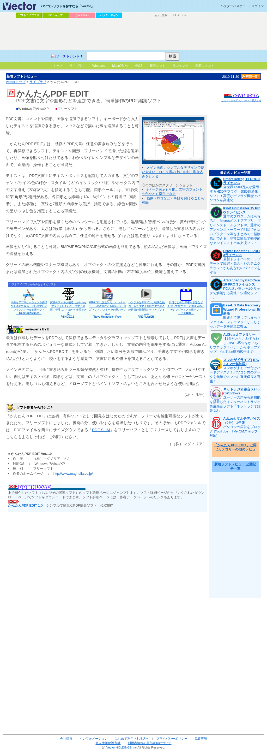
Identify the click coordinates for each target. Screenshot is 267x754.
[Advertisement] (133, 34)
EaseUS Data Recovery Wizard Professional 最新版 (241, 309)
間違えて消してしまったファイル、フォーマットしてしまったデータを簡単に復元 (235, 322)
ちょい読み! (161, 15)
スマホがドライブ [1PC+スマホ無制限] (241, 362)
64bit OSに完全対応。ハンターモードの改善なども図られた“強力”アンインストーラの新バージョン (107, 309)
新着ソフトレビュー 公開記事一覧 (235, 466)
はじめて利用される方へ (132, 738)
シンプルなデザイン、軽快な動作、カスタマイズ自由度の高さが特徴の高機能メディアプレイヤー (146, 309)
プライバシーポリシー (171, 738)
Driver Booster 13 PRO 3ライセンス (241, 253)
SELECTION (179, 15)
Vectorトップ (16, 82)
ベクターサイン (109, 15)
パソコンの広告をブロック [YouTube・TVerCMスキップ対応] (235, 431)
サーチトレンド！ (69, 56)
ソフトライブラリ (28, 15)
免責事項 (201, 738)
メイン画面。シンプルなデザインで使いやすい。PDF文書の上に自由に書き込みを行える (173, 171)
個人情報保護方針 (107, 743)
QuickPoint (82, 15)
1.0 (25, 505)
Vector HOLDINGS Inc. (122, 747)
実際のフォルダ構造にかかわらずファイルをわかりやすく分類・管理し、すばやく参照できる (68, 309)
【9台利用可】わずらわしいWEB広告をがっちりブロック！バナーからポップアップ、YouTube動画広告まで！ (235, 345)
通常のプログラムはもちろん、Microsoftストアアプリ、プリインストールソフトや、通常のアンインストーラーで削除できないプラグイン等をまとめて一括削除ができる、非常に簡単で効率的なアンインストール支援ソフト (235, 229)
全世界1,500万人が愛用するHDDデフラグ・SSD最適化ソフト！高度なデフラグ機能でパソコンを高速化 (235, 193)
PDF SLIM (101, 430)
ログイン (257, 6)
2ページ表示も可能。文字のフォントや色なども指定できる (172, 191)
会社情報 (66, 738)
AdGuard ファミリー (239, 334)
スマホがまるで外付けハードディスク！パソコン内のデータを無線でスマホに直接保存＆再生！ (235, 374)
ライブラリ (37, 82)
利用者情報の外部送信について (150, 743)
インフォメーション (94, 738)
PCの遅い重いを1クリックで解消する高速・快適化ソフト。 (235, 293)
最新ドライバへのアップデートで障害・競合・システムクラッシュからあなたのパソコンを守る (235, 265)
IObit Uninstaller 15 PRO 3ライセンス (241, 210)
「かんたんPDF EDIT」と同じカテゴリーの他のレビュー (235, 449)
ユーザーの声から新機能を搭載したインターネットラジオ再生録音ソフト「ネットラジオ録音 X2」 (235, 404)
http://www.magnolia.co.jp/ (73, 474)
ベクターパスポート (235, 6)
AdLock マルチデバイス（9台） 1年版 (241, 421)
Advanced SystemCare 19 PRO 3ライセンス (241, 282)
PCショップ (55, 15)
